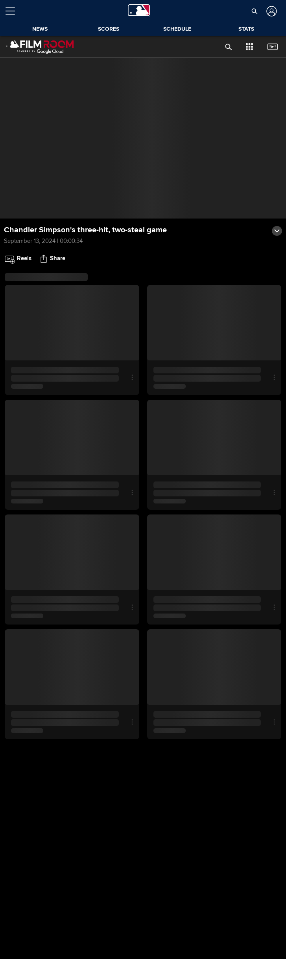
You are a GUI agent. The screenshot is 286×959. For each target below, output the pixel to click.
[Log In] (271, 11)
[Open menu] (13, 11)
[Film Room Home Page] (40, 46)
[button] (254, 11)
